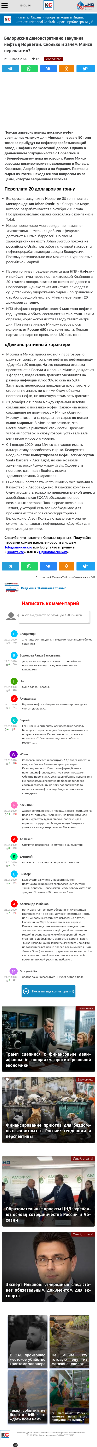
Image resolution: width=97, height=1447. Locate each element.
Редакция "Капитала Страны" (43, 588)
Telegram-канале (18, 547)
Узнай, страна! (83, 1159)
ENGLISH (25, 5)
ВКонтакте (15, 552)
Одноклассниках (53, 552)
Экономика (85, 1008)
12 (35, 59)
